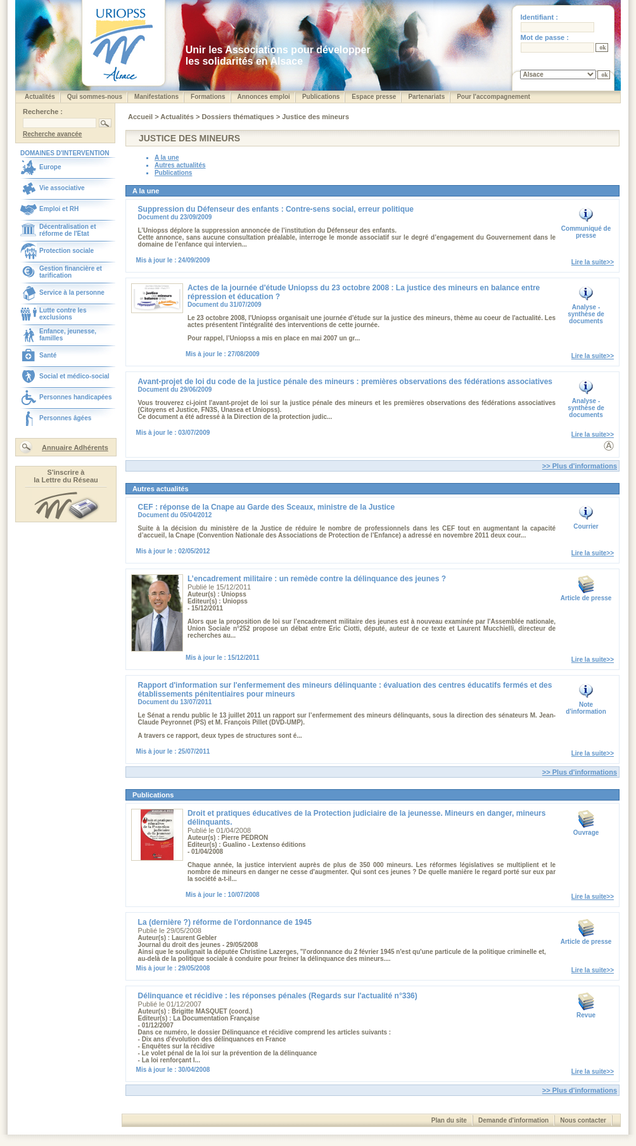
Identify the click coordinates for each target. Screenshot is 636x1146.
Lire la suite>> (592, 262)
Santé (47, 355)
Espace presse (374, 96)
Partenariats (426, 96)
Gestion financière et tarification (70, 272)
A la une (167, 157)
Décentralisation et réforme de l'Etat (67, 230)
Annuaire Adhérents (75, 447)
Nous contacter (583, 1120)
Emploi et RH (59, 208)
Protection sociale (66, 250)
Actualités (40, 96)
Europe (50, 167)
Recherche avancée (52, 134)
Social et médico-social (74, 376)
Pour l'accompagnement (493, 96)
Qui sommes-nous (94, 96)
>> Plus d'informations (579, 466)
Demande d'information (513, 1120)
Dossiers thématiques (238, 116)
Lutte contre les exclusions (62, 314)
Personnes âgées (65, 418)
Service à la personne (72, 292)
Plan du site (449, 1120)
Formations (208, 96)
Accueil (141, 116)
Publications (321, 96)
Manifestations (156, 96)
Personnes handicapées (75, 397)
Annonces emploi (264, 96)
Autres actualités (180, 165)
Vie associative (62, 187)
